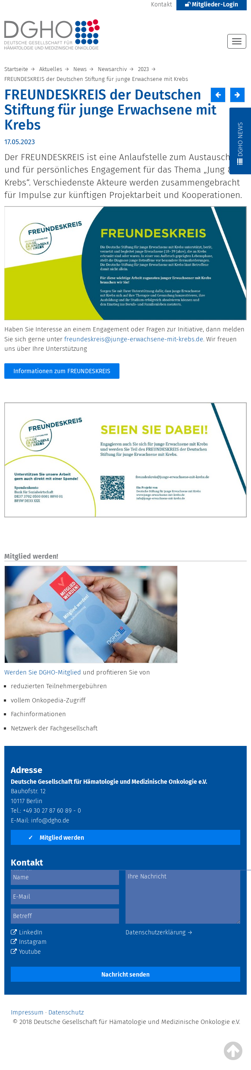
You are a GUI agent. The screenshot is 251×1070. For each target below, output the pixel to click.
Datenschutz (66, 1012)
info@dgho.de (50, 820)
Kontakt (161, 4)
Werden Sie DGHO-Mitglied (42, 672)
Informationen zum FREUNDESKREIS (61, 371)
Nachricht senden (125, 974)
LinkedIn (26, 932)
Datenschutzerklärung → (159, 932)
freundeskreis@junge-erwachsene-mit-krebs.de (133, 339)
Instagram (29, 942)
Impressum (27, 1012)
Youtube (26, 952)
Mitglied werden (56, 837)
